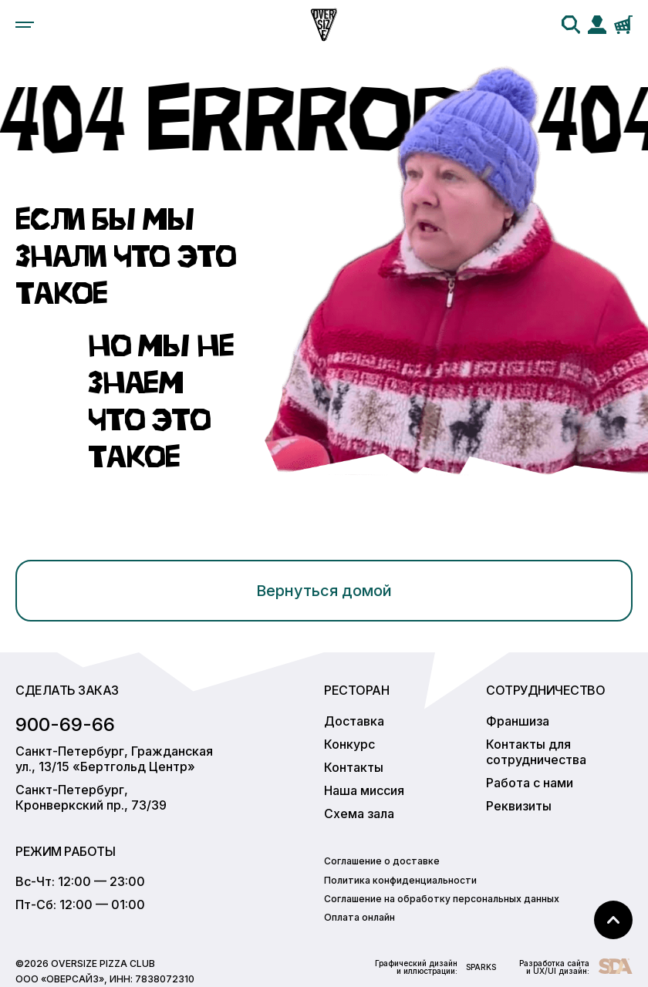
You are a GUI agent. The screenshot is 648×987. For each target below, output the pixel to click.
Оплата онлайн (359, 917)
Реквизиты (519, 806)
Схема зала (359, 813)
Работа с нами (529, 782)
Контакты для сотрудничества (536, 751)
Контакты (353, 767)
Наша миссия (364, 790)
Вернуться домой (324, 590)
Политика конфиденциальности (400, 880)
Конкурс (349, 744)
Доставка (354, 721)
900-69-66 (65, 724)
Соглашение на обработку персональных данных (441, 898)
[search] (571, 24)
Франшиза (517, 721)
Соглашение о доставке (382, 861)
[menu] (24, 24)
